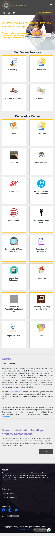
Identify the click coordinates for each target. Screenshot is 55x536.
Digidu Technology (27, 529)
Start (46, 451)
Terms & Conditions (9, 498)
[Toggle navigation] (50, 5)
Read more (6, 417)
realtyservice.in (15, 392)
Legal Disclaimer (8, 493)
